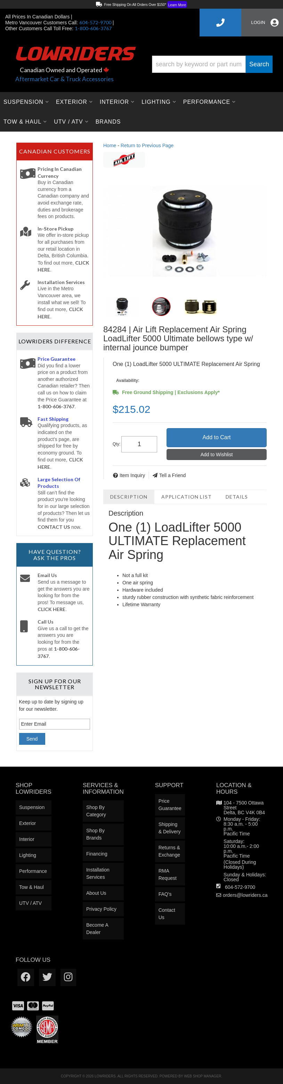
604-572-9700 (240, 887)
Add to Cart (217, 437)
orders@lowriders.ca (245, 895)
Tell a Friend (172, 475)
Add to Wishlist (217, 454)
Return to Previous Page (147, 145)
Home (109, 145)
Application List (186, 497)
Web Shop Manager (202, 1076)
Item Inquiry (132, 475)
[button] (212, 64)
